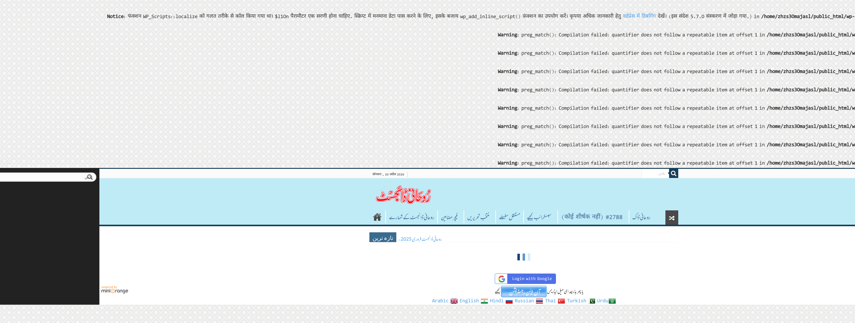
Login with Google (428, 279)
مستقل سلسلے (413, 217)
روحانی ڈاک (545, 217)
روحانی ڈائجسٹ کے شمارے (315, 217)
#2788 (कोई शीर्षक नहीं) (495, 217)
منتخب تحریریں (382, 217)
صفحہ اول (281, 216)
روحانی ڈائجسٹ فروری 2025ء (324, 239)
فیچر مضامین (353, 217)
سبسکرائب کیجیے (443, 217)
